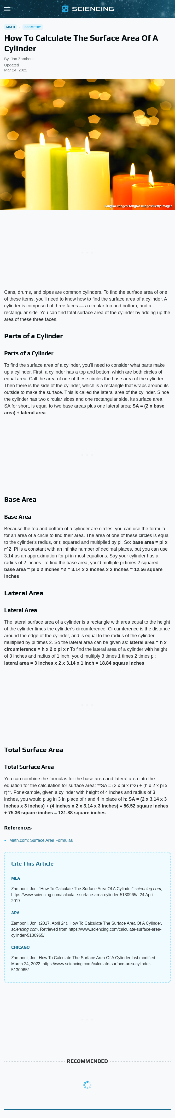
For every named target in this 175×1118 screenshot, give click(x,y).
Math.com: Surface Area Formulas (41, 840)
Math (10, 27)
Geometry (33, 27)
